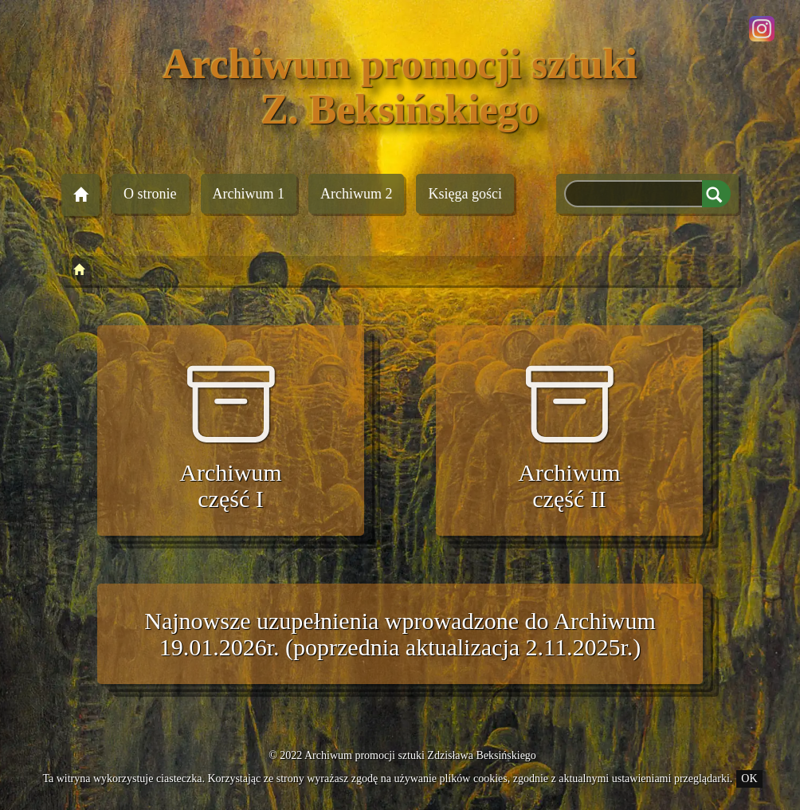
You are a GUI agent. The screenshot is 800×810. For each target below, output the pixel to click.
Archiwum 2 (356, 194)
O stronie (150, 194)
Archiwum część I (230, 436)
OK (749, 778)
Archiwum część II (569, 436)
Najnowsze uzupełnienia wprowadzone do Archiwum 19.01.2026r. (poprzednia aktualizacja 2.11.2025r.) (399, 634)
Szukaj (716, 193)
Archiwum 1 (248, 194)
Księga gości (464, 194)
